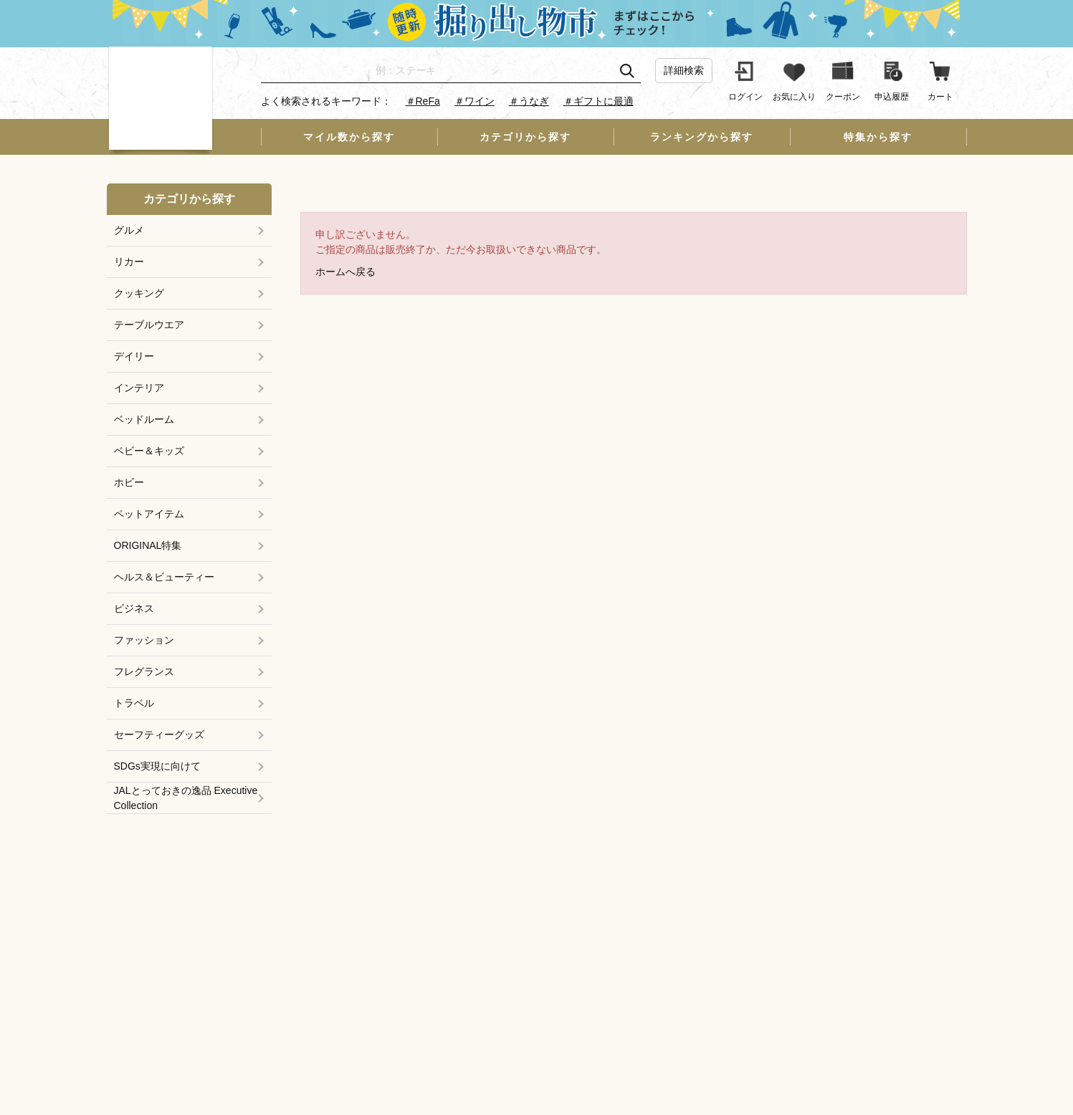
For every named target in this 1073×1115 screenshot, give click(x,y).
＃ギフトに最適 (598, 101)
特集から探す (878, 137)
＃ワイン (474, 101)
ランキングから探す (701, 137)
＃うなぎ (529, 101)
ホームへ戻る (345, 271)
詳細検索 (684, 70)
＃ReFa (423, 101)
